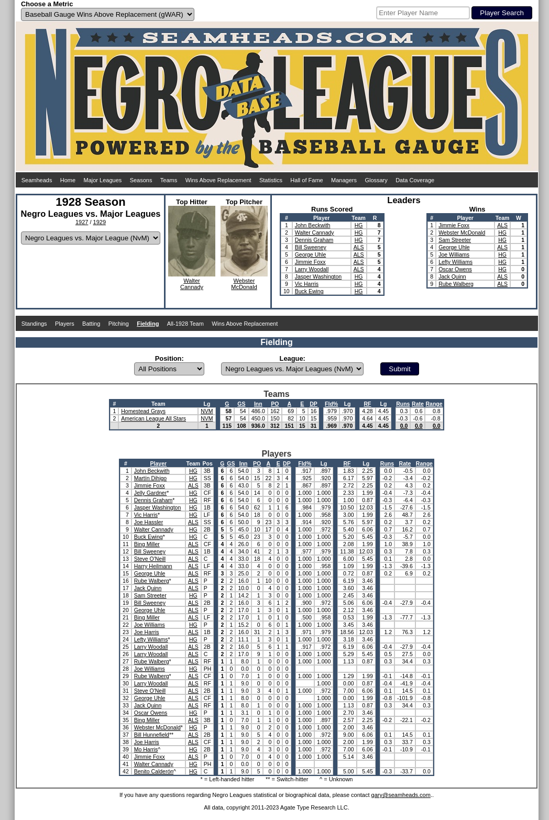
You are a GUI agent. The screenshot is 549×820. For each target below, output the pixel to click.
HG (359, 225)
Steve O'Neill (150, 559)
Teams (168, 180)
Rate (418, 404)
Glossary (376, 180)
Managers (344, 180)
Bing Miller (147, 544)
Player (158, 463)
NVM (207, 411)
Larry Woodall (312, 269)
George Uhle (310, 254)
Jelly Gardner (150, 493)
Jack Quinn (452, 276)
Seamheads (36, 180)
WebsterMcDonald (244, 284)
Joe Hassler (148, 522)
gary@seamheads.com (401, 795)
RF (367, 404)
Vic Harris (307, 284)
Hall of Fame (306, 180)
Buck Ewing (309, 291)
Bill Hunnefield (151, 735)
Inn (258, 404)
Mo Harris (146, 749)
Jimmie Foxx (310, 262)
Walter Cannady (314, 232)
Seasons (141, 180)
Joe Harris (146, 632)
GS (241, 404)
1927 (81, 222)
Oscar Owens (455, 269)
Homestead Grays (143, 411)
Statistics (270, 180)
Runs (403, 404)
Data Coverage (415, 180)
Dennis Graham (314, 240)
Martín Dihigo (150, 478)
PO (275, 404)
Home (67, 180)
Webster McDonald (461, 232)
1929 (99, 222)
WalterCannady (191, 284)
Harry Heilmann (153, 566)
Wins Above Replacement (218, 180)
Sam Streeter (454, 240)
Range (433, 404)
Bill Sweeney (310, 247)
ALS (359, 247)
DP (313, 404)
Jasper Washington (318, 276)
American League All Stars (153, 418)
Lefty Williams (455, 262)
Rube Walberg (456, 284)
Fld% (331, 404)
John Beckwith (313, 225)
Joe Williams (453, 254)
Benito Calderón (153, 771)
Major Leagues (103, 180)
